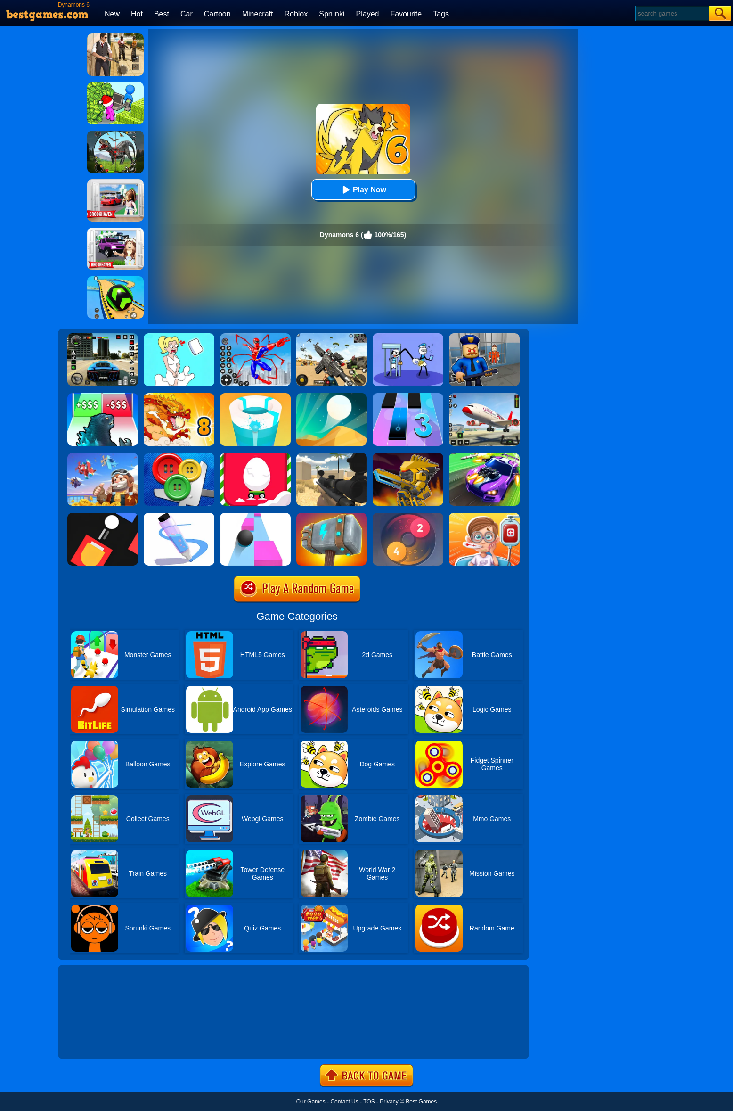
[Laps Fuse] (408, 516)
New (112, 14)
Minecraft (257, 14)
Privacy (389, 1101)
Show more (89, 1041)
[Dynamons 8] (179, 396)
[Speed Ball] (255, 516)
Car (186, 14)
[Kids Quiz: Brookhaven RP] (115, 231)
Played (367, 14)
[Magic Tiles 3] (408, 396)
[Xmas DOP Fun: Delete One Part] (179, 336)
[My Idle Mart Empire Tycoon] (115, 85)
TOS (369, 1101)
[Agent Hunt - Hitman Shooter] (115, 36)
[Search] (672, 13)
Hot (137, 14)
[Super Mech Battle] (408, 456)
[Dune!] (331, 396)
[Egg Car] (255, 456)
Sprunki (331, 14)
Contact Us (344, 1101)
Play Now (363, 190)
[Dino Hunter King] (115, 134)
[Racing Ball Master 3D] (115, 279)
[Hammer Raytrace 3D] (331, 516)
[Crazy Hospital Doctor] (484, 516)
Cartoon (217, 14)
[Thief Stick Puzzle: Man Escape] (408, 336)
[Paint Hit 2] (255, 396)
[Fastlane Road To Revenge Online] (484, 456)
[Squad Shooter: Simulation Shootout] (331, 336)
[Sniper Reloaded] (331, 456)
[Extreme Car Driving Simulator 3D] (102, 336)
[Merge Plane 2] (102, 456)
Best (161, 14)
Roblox (296, 14)
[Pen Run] (179, 516)
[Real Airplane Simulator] (484, 396)
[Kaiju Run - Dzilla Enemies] (102, 396)
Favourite (406, 14)
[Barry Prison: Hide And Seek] (484, 336)
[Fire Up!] (102, 516)
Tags (441, 14)
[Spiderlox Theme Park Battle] (255, 336)
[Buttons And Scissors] (179, 456)
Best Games (421, 1101)
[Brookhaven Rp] (115, 182)
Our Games (311, 1101)
